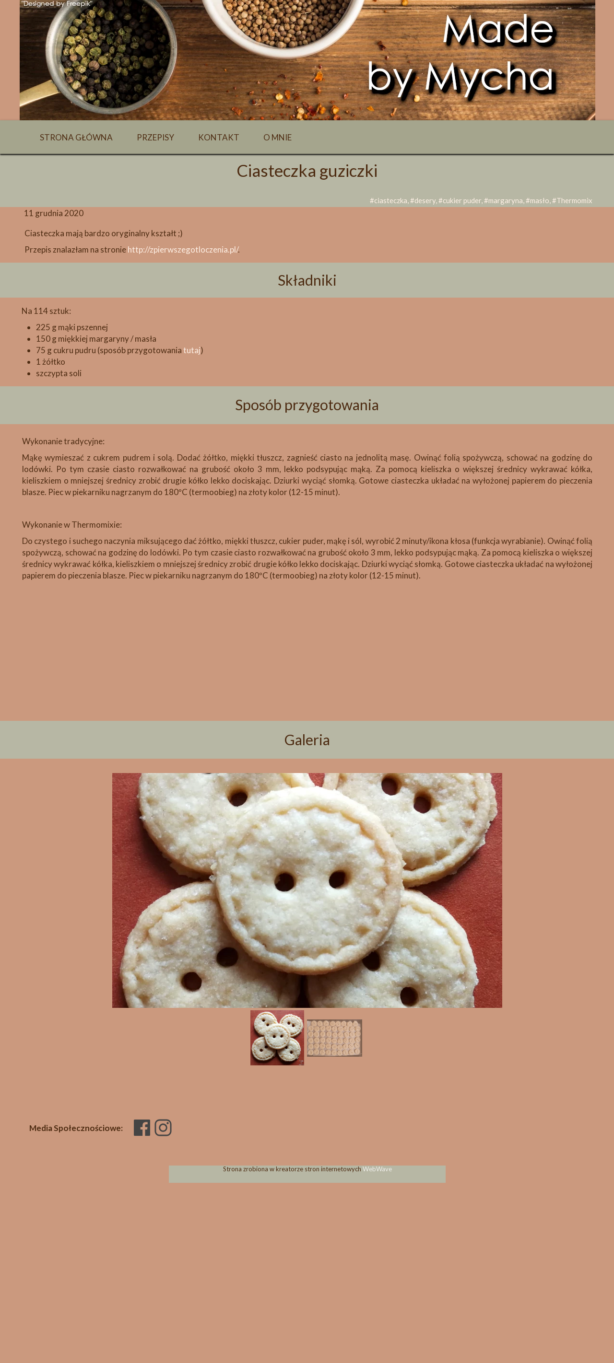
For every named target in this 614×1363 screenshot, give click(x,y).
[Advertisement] (307, 667)
